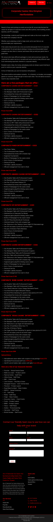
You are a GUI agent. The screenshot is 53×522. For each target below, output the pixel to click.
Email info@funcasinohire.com (16, 21)
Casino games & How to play (35, 480)
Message (11, 449)
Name (11, 430)
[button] (32, 3)
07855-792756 (42, 21)
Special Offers (31, 482)
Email (28, 437)
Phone (10, 437)
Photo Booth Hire (7, 507)
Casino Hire (6, 502)
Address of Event (13, 443)
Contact (30, 484)
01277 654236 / (33, 21)
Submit (12, 461)
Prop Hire (5, 505)
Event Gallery (31, 477)
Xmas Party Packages (8, 509)
